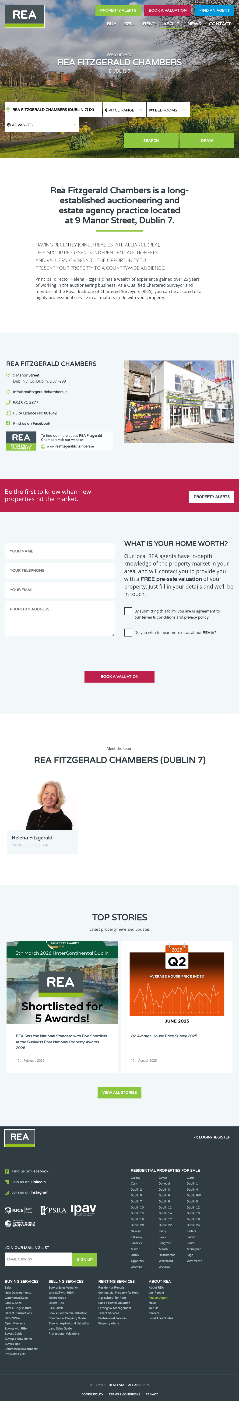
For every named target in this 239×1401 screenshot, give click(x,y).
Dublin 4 (192, 1176)
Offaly (135, 1242)
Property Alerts (118, 10)
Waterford (166, 1248)
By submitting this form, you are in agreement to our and (177, 601)
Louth (190, 1230)
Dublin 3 (164, 1176)
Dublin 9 (192, 1188)
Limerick (136, 1230)
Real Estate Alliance (125, 1372)
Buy (111, 24)
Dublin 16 (137, 1206)
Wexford (136, 1254)
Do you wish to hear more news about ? (175, 620)
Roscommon (167, 1242)
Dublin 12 (193, 1194)
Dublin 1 (192, 1170)
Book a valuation (168, 10)
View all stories (119, 1079)
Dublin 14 (165, 1200)
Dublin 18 (193, 1206)
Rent (149, 24)
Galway (136, 1218)
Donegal (164, 1170)
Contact (220, 24)
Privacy (152, 1381)
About (171, 24)
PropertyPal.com (137, 1390)
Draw (213, 126)
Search (168, 126)
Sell (129, 24)
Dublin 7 (136, 1188)
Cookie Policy (92, 1381)
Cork (134, 1170)
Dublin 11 (165, 1194)
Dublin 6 (164, 1182)
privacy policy (196, 604)
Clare (190, 1164)
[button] (212, 109)
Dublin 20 (137, 1212)
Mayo (134, 1236)
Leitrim (191, 1224)
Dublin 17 (165, 1206)
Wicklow (164, 1254)
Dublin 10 (137, 1194)
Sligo (190, 1242)
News (194, 24)
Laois (162, 1224)
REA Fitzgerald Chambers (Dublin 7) (53, 110)
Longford (165, 1230)
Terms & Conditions (124, 1381)
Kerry (162, 1218)
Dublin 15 (193, 1200)
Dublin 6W (194, 1182)
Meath (163, 1236)
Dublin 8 (164, 1188)
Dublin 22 (165, 1212)
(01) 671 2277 (25, 387)
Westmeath (194, 1248)
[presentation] (159, 636)
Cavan (163, 1164)
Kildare (191, 1218)
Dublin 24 (193, 1212)
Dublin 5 (136, 1182)
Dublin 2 (136, 1176)
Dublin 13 (137, 1200)
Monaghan (194, 1236)
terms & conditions (159, 604)
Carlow (135, 1164)
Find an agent (214, 10)
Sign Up (86, 1246)
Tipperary (137, 1248)
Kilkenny (136, 1224)
